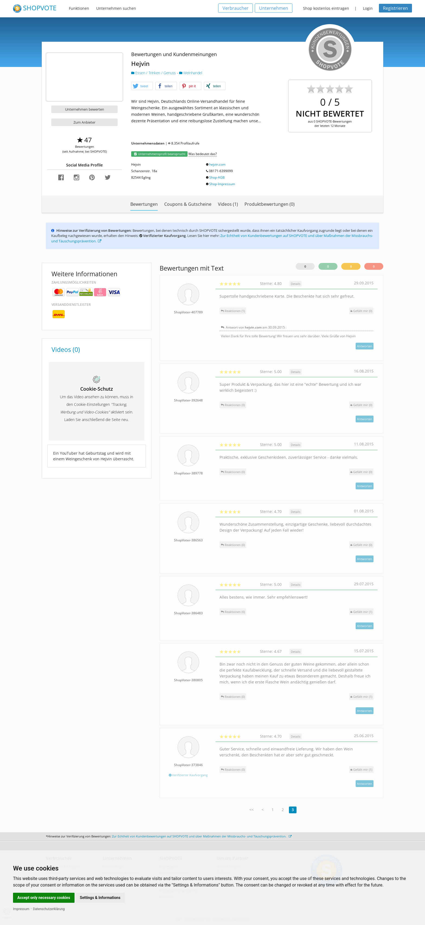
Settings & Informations (100, 897)
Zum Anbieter (84, 122)
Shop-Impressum (222, 184)
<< (251, 809)
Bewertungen (144, 204)
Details (295, 284)
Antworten (364, 346)
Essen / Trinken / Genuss (154, 72)
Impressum (21, 909)
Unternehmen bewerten (84, 109)
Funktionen (79, 8)
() (361, 311)
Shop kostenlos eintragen (326, 8)
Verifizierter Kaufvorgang (188, 775)
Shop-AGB (217, 177)
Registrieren (395, 8)
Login (368, 8)
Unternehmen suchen (116, 8)
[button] (142, 86)
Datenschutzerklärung (49, 909)
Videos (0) (65, 349)
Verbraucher (236, 8)
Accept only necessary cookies (43, 897)
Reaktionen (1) (233, 311)
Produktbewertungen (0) (269, 204)
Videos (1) (228, 204)
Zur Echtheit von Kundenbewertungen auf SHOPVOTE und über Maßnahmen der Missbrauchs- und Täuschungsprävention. (202, 836)
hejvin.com (217, 164)
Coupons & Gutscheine (187, 204)
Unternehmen (273, 8)
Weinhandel (190, 72)
